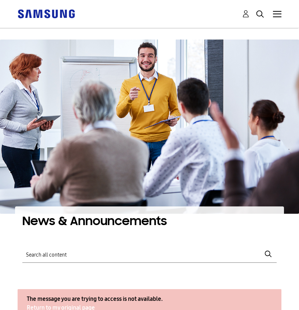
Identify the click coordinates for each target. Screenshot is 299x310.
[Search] (149, 254)
